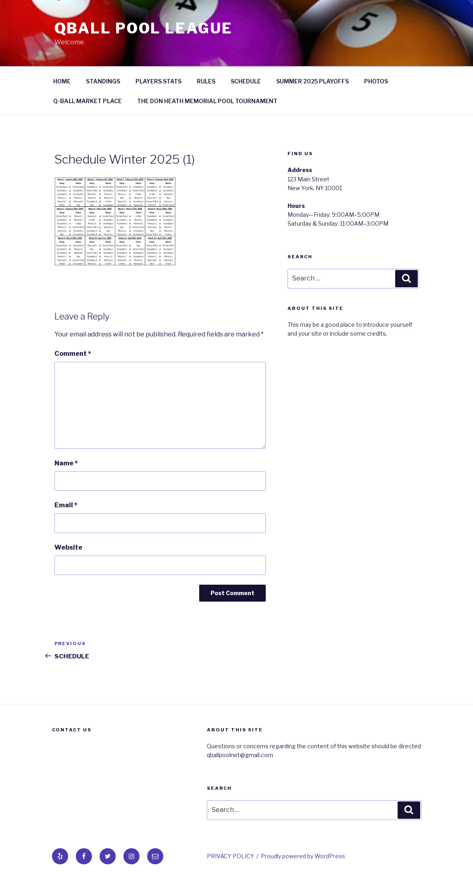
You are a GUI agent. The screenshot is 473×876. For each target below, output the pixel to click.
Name (66, 463)
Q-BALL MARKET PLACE (87, 101)
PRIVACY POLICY (230, 856)
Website (68, 547)
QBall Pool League (143, 28)
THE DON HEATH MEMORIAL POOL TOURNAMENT (207, 101)
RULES (206, 81)
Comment (72, 353)
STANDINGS (103, 81)
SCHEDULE (246, 81)
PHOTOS (376, 81)
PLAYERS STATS (158, 81)
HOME (62, 81)
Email (65, 505)
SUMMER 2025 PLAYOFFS (312, 81)
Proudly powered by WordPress (303, 856)
